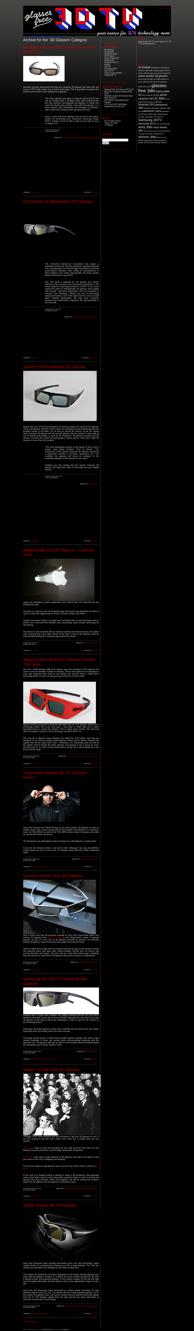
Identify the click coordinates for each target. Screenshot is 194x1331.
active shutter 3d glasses (84, 1306)
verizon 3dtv (147, 137)
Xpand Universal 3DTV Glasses (76, 756)
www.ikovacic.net (47, 1329)
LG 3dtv (159, 98)
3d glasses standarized (79, 317)
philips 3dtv (153, 114)
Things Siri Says (111, 123)
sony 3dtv (96, 1307)
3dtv (147, 70)
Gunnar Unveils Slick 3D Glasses (53, 875)
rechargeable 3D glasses (82, 137)
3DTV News (43, 1059)
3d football (144, 67)
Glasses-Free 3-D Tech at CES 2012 (119, 89)
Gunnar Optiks (54, 937)
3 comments (95, 1059)
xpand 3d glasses (93, 484)
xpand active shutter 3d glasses (155, 140)
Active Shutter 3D (69, 1306)
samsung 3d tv (147, 123)
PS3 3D (107, 67)
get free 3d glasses (160, 82)
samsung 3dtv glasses (92, 1051)
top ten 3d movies (146, 134)
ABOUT (168, 8)
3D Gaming (109, 50)
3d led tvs (141, 70)
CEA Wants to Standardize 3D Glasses (58, 201)
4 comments (95, 192)
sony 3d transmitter (163, 124)
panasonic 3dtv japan (151, 108)
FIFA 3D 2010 (148, 82)
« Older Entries (30, 1321)
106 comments (94, 357)
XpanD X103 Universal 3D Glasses (54, 367)
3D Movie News (110, 54)
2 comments (95, 650)
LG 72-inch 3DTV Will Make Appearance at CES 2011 (115, 105)
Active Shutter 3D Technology (49, 1205)
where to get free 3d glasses (90, 1188)
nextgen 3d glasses (68, 137)
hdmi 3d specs (147, 95)
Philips (107, 64)
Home (161, 8)
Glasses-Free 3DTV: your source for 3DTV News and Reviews (44, 37)
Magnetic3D (109, 60)
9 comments (95, 541)
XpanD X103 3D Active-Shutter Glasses (152, 142)
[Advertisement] (34, 143)
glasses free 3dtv (152, 88)
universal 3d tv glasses (95, 138)
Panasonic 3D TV (111, 62)
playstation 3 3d (150, 117)
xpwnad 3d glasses (93, 756)
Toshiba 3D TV (110, 75)
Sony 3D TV (42, 866)
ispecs (97, 643)
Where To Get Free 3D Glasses (51, 1069)
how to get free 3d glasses (72, 1188)
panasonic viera (151, 110)
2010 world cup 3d (150, 73)
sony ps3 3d (148, 131)
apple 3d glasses (89, 643)
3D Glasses (34, 192)
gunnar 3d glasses (84, 962)
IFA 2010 (156, 95)
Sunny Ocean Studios (113, 73)
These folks (28, 1157)
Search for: (107, 137)
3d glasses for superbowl (160, 68)
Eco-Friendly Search (112, 121)
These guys (29, 1148)
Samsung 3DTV (110, 69)
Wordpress (65, 1329)
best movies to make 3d (146, 79)
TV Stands (108, 125)
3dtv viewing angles (156, 70)
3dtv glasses (91, 317)
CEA (97, 317)
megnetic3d (158, 102)
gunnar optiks (94, 962)
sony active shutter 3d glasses (89, 859)
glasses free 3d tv (144, 86)
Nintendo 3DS (146, 104)
